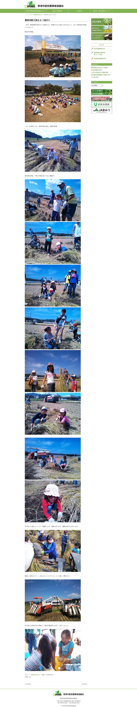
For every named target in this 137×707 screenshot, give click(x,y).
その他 (93, 77)
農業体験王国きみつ (36, 674)
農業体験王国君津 (99, 54)
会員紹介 (79, 11)
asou (30, 677)
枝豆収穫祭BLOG (99, 48)
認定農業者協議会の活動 (99, 75)
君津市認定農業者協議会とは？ (36, 11)
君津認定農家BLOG (100, 58)
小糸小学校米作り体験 (98, 72)
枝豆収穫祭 (94, 70)
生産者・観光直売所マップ (101, 11)
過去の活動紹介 (57, 11)
